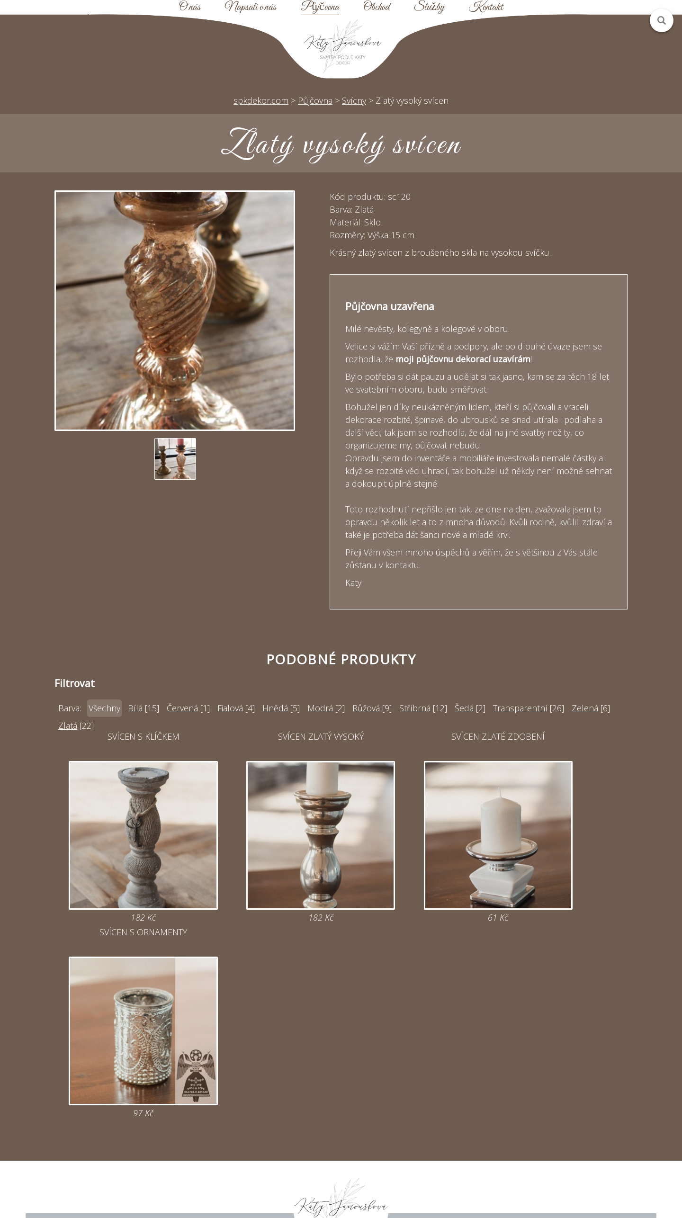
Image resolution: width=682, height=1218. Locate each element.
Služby (429, 7)
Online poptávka (266, 1100)
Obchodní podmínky (415, 1117)
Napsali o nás (250, 7)
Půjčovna (320, 7)
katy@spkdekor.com (266, 1083)
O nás (189, 7)
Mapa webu (416, 1100)
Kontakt (486, 7)
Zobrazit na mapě (117, 1151)
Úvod (416, 1066)
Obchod (376, 7)
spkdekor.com (260, 100)
